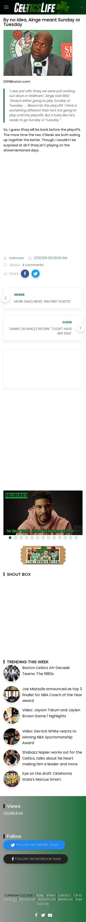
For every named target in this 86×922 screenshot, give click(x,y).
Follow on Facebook (38, 859)
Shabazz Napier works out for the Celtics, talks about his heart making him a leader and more (52, 758)
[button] (25, 274)
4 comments (32, 265)
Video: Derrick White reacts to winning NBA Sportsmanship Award (49, 737)
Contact (64, 895)
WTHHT (50, 895)
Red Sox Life (27, 900)
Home (40, 895)
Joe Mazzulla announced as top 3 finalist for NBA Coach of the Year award (52, 694)
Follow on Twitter (37, 845)
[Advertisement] (43, 205)
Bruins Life (65, 900)
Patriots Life (47, 900)
